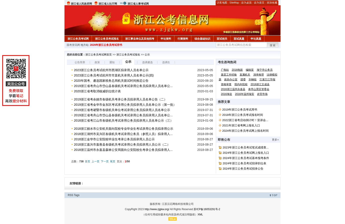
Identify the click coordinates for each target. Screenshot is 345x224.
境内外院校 (241, 84)
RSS (70, 195)
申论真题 (256, 38)
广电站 (225, 69)
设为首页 (259, 2)
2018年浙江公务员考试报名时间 (242, 115)
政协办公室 (230, 79)
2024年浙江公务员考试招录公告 (243, 168)
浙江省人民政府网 (81, 3)
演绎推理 (258, 74)
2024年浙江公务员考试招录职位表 (244, 163)
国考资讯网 (73, 44)
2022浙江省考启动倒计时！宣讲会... (245, 120)
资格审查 (226, 84)
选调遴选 (147, 62)
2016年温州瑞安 (244, 94)
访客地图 (222, 2)
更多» (275, 139)
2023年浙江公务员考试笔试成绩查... (246, 147)
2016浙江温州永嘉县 (233, 89)
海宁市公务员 (265, 69)
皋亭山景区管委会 (258, 89)
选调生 (166, 62)
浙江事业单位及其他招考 (139, 38)
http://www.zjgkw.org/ (157, 209)
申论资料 (166, 38)
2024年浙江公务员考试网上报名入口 (246, 152)
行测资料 (183, 38)
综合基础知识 (202, 38)
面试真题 (239, 38)
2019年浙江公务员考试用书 (239, 109)
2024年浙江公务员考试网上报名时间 (245, 130)
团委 (243, 79)
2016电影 (237, 69)
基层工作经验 (229, 74)
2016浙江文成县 (260, 84)
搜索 (273, 45)
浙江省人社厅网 (108, 3)
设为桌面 (246, 2)
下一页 (105, 161)
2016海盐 (226, 94)
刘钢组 (253, 79)
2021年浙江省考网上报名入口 (241, 125)
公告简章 (80, 62)
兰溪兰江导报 (267, 79)
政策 (97, 62)
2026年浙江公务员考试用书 (106, 44)
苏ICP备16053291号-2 (207, 209)
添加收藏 (272, 2)
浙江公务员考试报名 (107, 38)
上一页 (95, 161)
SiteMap (234, 2)
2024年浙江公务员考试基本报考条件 (246, 158)
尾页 (112, 161)
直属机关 (245, 74)
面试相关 (222, 38)
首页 (87, 161)
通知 (112, 62)
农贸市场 (262, 94)
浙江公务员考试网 (78, 38)
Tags (76, 195)
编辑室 (250, 69)
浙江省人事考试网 (138, 3)
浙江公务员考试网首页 (98, 54)
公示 (147, 54)
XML (200, 214)
